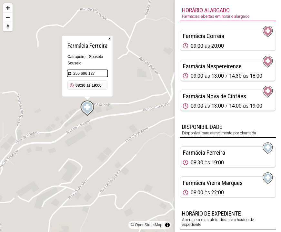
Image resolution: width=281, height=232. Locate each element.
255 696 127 (84, 73)
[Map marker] (87, 108)
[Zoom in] (8, 8)
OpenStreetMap (148, 225)
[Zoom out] (8, 17)
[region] (87, 116)
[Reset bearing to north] (8, 26)
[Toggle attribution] (167, 225)
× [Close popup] (109, 38)
